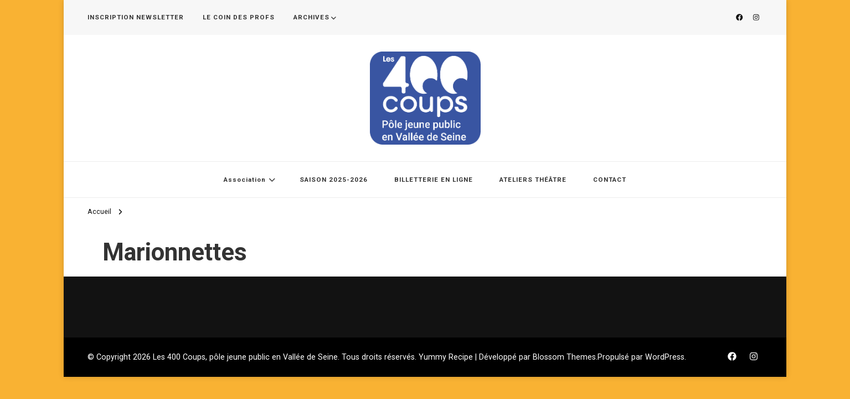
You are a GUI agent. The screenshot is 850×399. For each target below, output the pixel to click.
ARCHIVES (311, 17)
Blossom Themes (564, 356)
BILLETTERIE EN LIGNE (433, 179)
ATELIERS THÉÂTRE (532, 179)
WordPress (664, 356)
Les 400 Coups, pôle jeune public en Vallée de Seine (245, 356)
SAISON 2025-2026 (334, 179)
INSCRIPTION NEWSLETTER (135, 17)
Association (245, 179)
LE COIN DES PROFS (239, 17)
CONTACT (609, 179)
